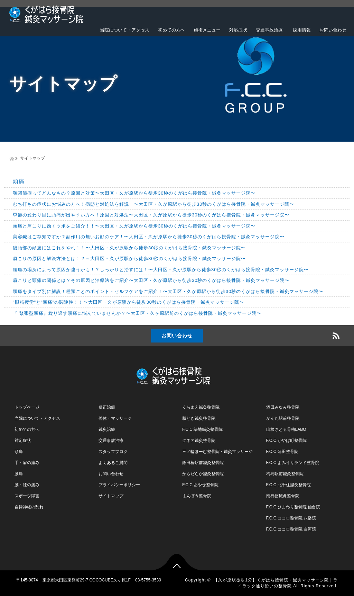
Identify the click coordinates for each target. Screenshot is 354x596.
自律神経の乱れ (29, 507)
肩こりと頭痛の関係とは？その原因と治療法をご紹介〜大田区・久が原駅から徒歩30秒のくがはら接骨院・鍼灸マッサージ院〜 (151, 280)
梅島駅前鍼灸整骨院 (285, 473)
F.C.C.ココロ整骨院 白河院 (291, 529)
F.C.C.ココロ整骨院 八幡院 (291, 518)
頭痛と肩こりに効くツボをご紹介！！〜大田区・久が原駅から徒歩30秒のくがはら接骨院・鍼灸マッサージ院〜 (134, 226)
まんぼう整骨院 (196, 495)
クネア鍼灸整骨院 (198, 440)
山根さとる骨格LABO (286, 429)
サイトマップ (111, 495)
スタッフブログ (113, 451)
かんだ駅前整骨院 (282, 418)
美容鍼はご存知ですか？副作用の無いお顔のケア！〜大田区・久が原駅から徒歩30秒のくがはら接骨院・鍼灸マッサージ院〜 (149, 236)
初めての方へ (171, 30)
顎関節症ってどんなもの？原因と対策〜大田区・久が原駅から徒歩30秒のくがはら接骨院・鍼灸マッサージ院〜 (134, 193)
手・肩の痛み (27, 462)
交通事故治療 (269, 30)
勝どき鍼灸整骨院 (198, 418)
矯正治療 (107, 407)
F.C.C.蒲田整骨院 (282, 451)
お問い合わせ (332, 30)
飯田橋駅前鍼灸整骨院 (203, 462)
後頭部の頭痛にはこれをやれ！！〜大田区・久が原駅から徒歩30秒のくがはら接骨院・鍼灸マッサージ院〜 (129, 247)
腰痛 (19, 473)
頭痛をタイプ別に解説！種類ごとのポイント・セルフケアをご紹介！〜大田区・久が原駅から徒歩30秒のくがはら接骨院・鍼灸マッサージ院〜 (168, 291)
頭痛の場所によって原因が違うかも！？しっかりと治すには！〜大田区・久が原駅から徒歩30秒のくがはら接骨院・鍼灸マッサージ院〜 (161, 269)
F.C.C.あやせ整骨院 (200, 484)
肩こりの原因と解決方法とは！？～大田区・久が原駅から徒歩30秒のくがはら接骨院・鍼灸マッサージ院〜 (129, 258)
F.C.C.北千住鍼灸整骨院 (288, 484)
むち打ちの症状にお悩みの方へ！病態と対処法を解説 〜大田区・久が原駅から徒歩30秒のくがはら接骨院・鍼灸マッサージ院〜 (153, 204)
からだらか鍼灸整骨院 (203, 473)
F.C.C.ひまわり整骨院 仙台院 (293, 507)
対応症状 (238, 30)
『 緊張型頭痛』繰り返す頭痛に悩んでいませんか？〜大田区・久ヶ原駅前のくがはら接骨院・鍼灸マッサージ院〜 (137, 313)
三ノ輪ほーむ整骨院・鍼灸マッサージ (217, 451)
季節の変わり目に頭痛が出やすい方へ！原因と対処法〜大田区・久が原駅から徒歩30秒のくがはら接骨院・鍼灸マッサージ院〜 (151, 214)
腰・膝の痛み (27, 484)
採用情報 (301, 30)
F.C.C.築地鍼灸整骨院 (202, 429)
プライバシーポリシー (119, 484)
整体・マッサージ (115, 418)
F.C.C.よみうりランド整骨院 (292, 462)
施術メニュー (207, 30)
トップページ (27, 407)
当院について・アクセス (124, 30)
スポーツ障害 (27, 495)
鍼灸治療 (107, 429)
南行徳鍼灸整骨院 (282, 495)
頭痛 (19, 181)
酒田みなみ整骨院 (282, 407)
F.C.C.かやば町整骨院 (286, 440)
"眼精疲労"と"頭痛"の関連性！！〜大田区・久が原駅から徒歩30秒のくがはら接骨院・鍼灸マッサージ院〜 (128, 302)
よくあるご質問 (113, 462)
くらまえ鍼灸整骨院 (201, 407)
